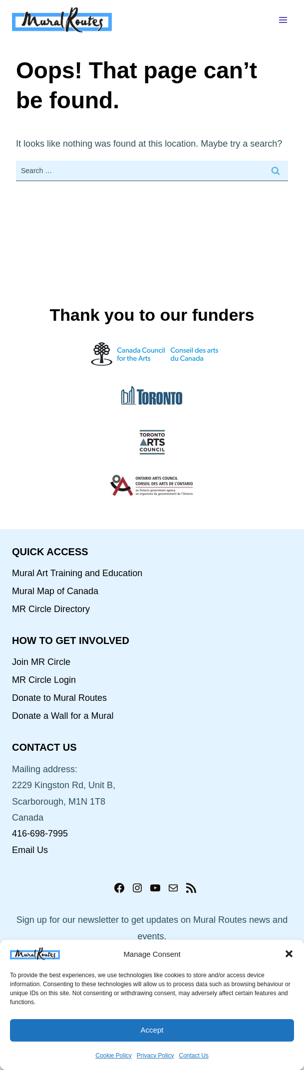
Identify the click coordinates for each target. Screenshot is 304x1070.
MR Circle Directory (51, 609)
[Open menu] (283, 19)
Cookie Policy (113, 1055)
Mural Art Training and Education (77, 573)
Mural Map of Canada (55, 591)
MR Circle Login (44, 680)
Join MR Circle (41, 662)
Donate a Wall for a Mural (62, 716)
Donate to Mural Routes (59, 698)
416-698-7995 (40, 834)
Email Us (30, 850)
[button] (289, 954)
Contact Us (194, 1055)
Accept (152, 1030)
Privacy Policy (155, 1055)
